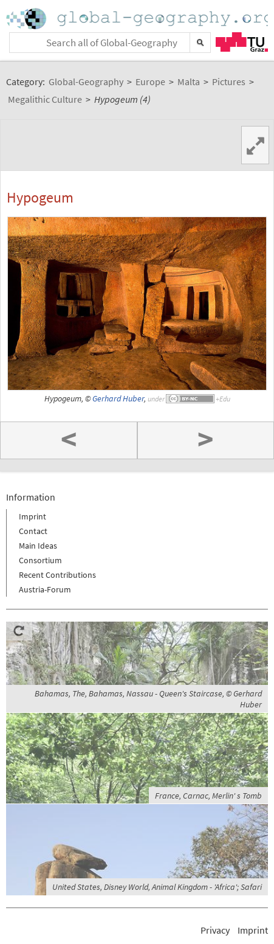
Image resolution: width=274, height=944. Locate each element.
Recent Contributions (57, 574)
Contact (33, 531)
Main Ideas (38, 545)
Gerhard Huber (118, 399)
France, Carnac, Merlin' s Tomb (208, 795)
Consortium (40, 560)
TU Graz (242, 42)
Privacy (215, 930)
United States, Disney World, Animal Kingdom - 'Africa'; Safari (157, 886)
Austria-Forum (45, 589)
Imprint (32, 516)
